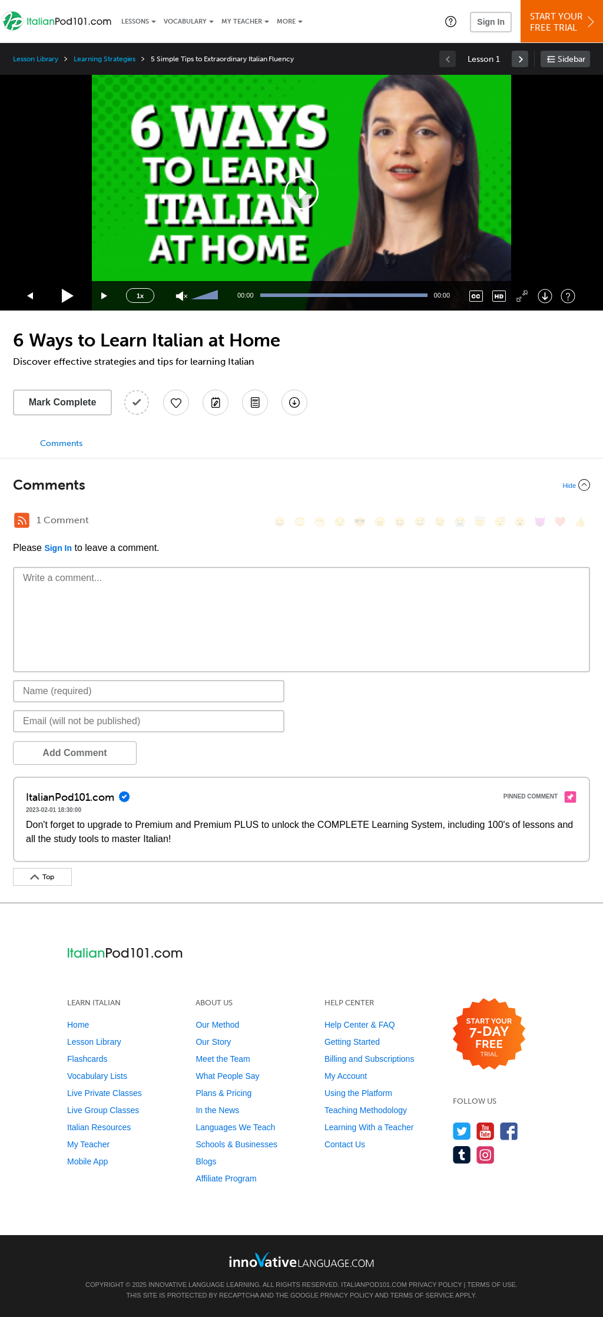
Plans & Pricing (223, 1093)
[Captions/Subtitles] (476, 296)
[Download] (545, 296)
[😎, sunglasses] (360, 522)
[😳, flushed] (300, 522)
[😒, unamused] (340, 522)
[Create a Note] (215, 402)
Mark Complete (63, 402)
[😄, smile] (280, 522)
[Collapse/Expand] (301, 485)
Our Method (217, 1024)
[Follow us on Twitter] (462, 1131)
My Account (345, 1076)
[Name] (148, 691)
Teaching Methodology (365, 1110)
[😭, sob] (460, 522)
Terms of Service (422, 1295)
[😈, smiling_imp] (540, 522)
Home (78, 1024)
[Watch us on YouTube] (485, 1131)
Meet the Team (223, 1059)
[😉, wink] (440, 522)
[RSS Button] (22, 520)
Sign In (491, 22)
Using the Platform (358, 1093)
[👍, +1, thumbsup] (580, 522)
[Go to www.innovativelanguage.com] (301, 1260)
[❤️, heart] (560, 522)
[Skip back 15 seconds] (30, 296)
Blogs (206, 1161)
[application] (301, 193)
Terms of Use (491, 1284)
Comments (61, 443)
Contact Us (344, 1144)
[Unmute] (181, 296)
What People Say (227, 1076)
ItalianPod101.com (374, 1284)
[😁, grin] (320, 522)
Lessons (135, 21)
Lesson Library (35, 59)
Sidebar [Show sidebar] (571, 59)
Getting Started (352, 1042)
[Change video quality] (499, 296)
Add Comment (74, 753)
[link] (520, 59)
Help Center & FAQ (359, 1024)
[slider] (206, 296)
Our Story (213, 1042)
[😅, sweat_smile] (420, 522)
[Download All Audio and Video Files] (294, 402)
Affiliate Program (226, 1178)
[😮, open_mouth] (520, 522)
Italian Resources (99, 1127)
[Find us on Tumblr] (462, 1155)
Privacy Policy (435, 1284)
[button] (451, 21)
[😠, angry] (380, 522)
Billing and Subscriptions (369, 1059)
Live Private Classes (104, 1093)
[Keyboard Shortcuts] (568, 296)
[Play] (68, 296)
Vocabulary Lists (97, 1076)
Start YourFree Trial (563, 22)
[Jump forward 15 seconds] (104, 296)
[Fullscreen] (522, 296)
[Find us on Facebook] (509, 1131)
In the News (217, 1110)
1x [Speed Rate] (140, 295)
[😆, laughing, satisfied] (400, 522)
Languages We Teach (235, 1127)
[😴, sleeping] (500, 522)
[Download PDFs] (255, 402)
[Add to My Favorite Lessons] (176, 402)
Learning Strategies (104, 59)
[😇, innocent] (480, 522)
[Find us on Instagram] (485, 1155)
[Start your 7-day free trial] (489, 1034)
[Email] (148, 721)
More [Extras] (286, 21)
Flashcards (87, 1059)
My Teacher (241, 21)
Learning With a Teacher (369, 1127)
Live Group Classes (103, 1110)
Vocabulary (185, 21)
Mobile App (87, 1161)
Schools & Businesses (236, 1144)
